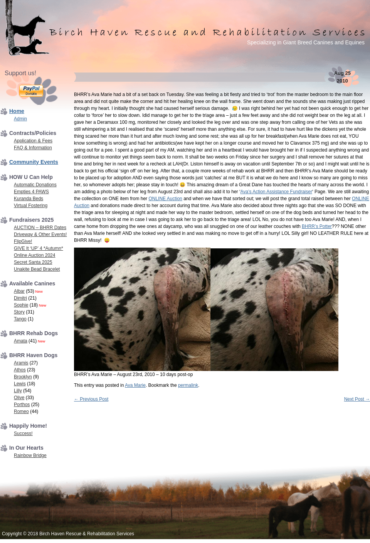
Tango (20, 319)
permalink (188, 385)
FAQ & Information (33, 147)
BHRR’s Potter (317, 226)
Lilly (18, 390)
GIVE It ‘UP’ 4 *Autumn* (38, 248)
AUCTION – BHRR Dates (40, 227)
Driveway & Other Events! (40, 234)
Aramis (21, 363)
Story (19, 312)
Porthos (22, 404)
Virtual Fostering (30, 205)
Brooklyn (23, 376)
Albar (19, 291)
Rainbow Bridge (30, 455)
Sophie (21, 305)
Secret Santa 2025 (33, 262)
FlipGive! (23, 241)
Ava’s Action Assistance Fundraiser (276, 191)
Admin (20, 118)
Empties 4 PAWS (31, 191)
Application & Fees (33, 140)
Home (16, 111)
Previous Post (91, 399)
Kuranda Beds (28, 198)
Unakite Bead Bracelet (37, 269)
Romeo (21, 411)
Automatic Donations (35, 184)
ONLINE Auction (165, 198)
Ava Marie (135, 385)
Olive (19, 397)
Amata (20, 341)
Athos (20, 370)
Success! (23, 433)
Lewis (20, 383)
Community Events (33, 162)
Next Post (357, 399)
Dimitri (20, 298)
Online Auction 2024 (34, 255)
